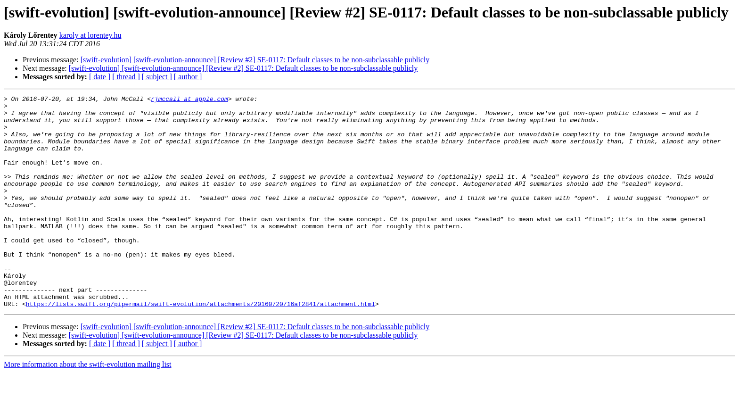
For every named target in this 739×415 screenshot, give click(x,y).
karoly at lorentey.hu (90, 35)
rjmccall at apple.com (189, 100)
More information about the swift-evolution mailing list (88, 407)
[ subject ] (157, 77)
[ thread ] (126, 77)
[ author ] (188, 77)
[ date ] (99, 77)
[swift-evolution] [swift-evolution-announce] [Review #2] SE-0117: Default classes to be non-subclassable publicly (255, 60)
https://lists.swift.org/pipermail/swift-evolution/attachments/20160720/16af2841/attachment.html (200, 346)
